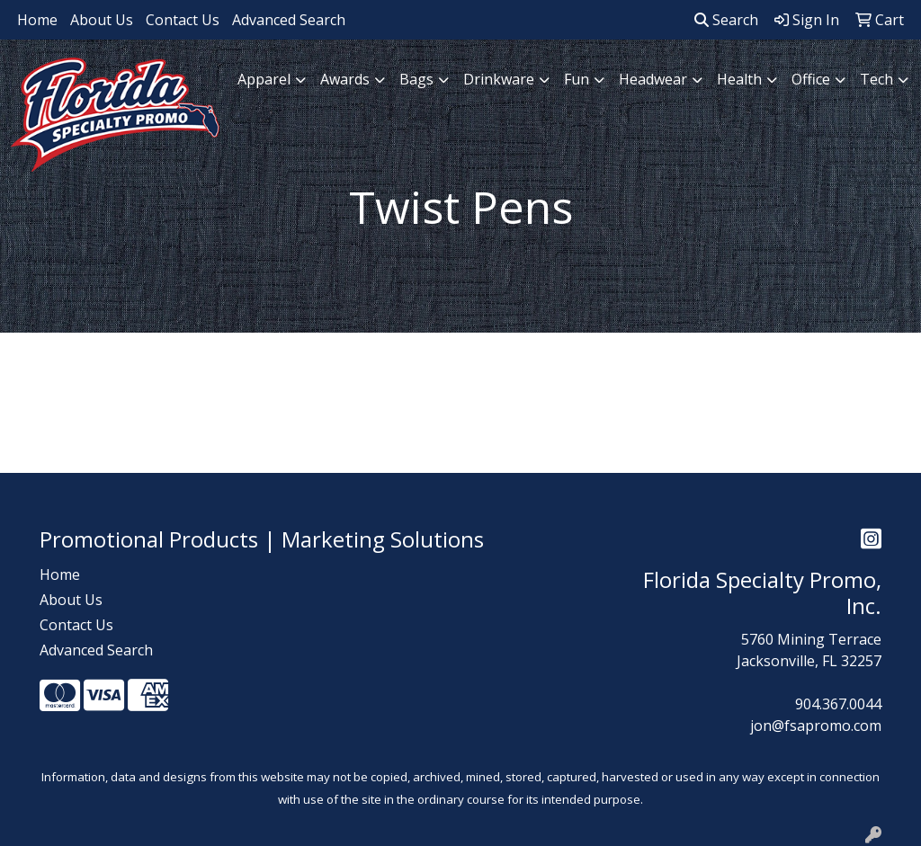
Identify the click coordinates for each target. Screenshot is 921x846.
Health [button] (739, 79)
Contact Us (182, 20)
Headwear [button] (653, 79)
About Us (101, 20)
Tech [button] (876, 79)
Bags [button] (416, 79)
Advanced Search (288, 20)
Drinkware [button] (498, 79)
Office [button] (810, 79)
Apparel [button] (264, 79)
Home (37, 20)
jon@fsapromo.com (815, 725)
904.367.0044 (838, 704)
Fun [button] (576, 79)
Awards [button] (345, 79)
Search (726, 20)
